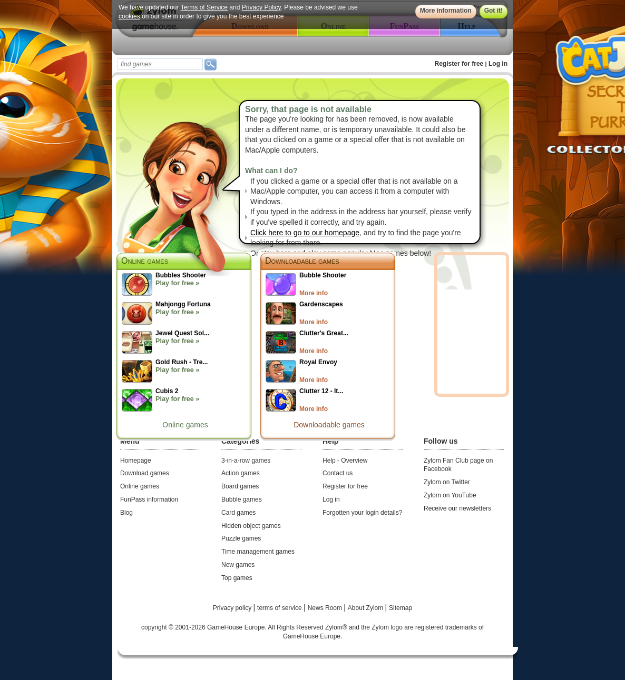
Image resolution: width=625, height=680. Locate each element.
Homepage (135, 460)
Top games (236, 578)
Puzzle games (241, 538)
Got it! (493, 10)
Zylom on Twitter (447, 482)
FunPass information (149, 499)
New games (238, 564)
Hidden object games (251, 525)
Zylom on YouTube (450, 495)
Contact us (338, 473)
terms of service (280, 608)
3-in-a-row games (245, 460)
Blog (126, 512)
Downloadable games (302, 260)
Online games (185, 425)
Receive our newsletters (457, 508)
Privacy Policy (261, 7)
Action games (240, 473)
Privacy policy (233, 608)
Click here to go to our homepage (304, 232)
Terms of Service (204, 7)
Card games (238, 512)
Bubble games (241, 499)
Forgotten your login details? (362, 512)
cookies (129, 16)
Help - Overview (345, 460)
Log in (498, 63)
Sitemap (400, 608)
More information (446, 10)
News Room (326, 608)
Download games (144, 473)
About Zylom (366, 608)
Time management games (258, 551)
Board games (240, 486)
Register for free (459, 63)
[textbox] (160, 64)
